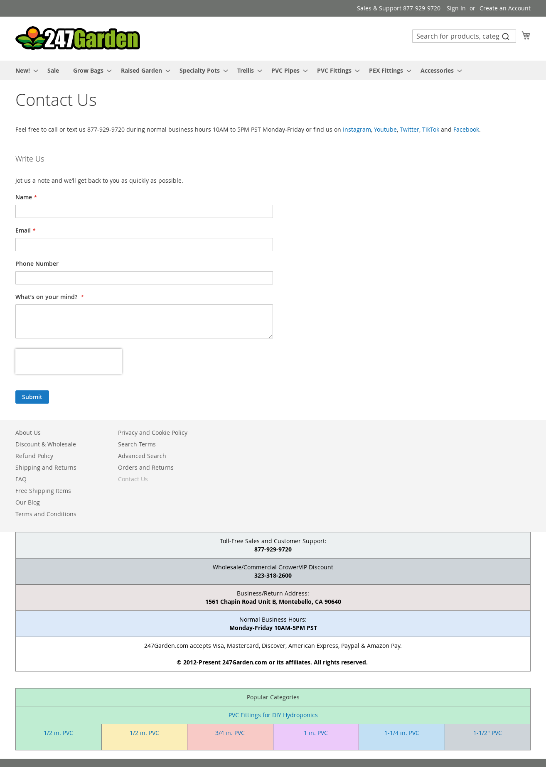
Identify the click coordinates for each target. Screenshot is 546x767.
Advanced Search (142, 456)
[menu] (273, 70)
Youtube (385, 129)
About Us (28, 432)
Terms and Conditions (45, 514)
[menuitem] (24, 70)
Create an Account (505, 8)
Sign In (456, 8)
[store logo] (77, 38)
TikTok (430, 129)
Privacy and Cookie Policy (152, 432)
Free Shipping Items (43, 491)
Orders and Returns (146, 467)
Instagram (357, 129)
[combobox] (464, 36)
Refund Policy (34, 456)
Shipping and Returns (45, 467)
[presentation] (68, 361)
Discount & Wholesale (45, 444)
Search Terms (137, 444)
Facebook (466, 129)
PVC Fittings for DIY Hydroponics (273, 715)
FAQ (21, 479)
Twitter (409, 129)
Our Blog (27, 502)
